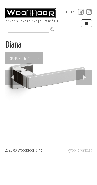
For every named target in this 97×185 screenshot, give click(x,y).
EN (73, 12)
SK (66, 12)
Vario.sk (86, 150)
